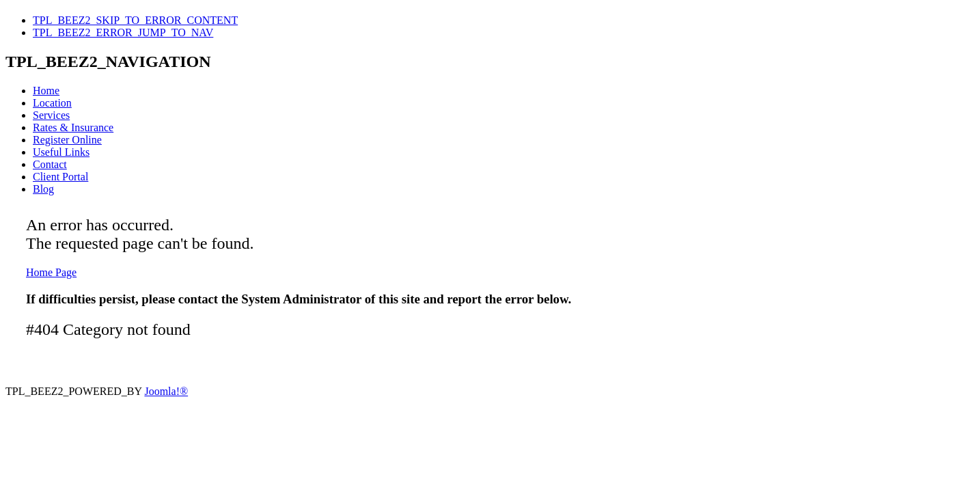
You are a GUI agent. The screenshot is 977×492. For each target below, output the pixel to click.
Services (51, 115)
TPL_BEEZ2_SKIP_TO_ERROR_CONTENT (135, 20)
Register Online (67, 140)
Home (46, 90)
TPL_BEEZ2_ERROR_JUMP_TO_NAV (123, 32)
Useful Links (61, 152)
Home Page (51, 272)
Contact (50, 164)
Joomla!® (166, 391)
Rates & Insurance (73, 127)
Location (52, 103)
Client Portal (60, 176)
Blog (43, 189)
